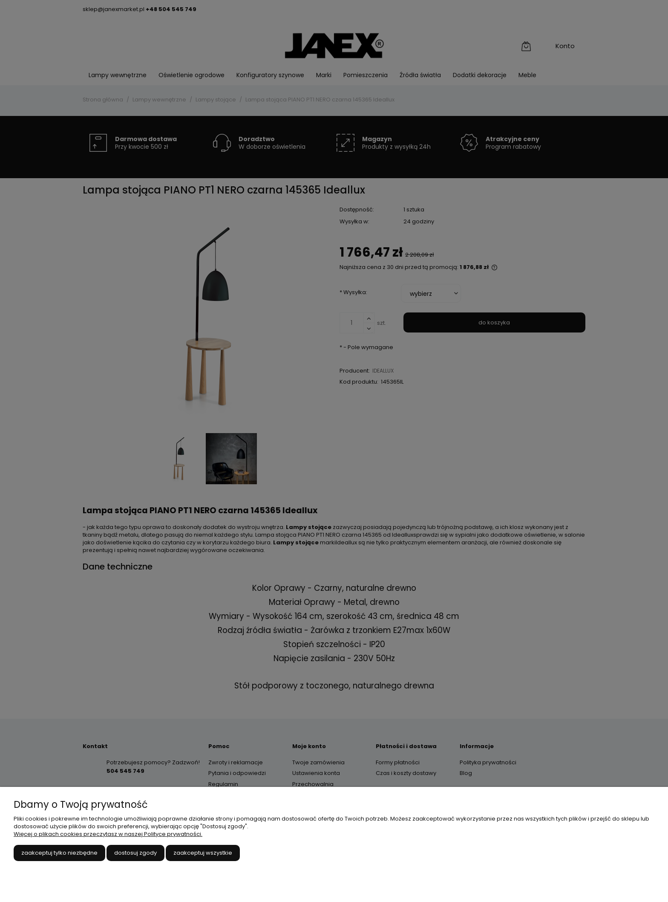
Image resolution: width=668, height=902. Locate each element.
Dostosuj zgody (135, 853)
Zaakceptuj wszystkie (202, 853)
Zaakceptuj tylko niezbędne (59, 853)
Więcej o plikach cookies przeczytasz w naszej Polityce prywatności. (108, 834)
